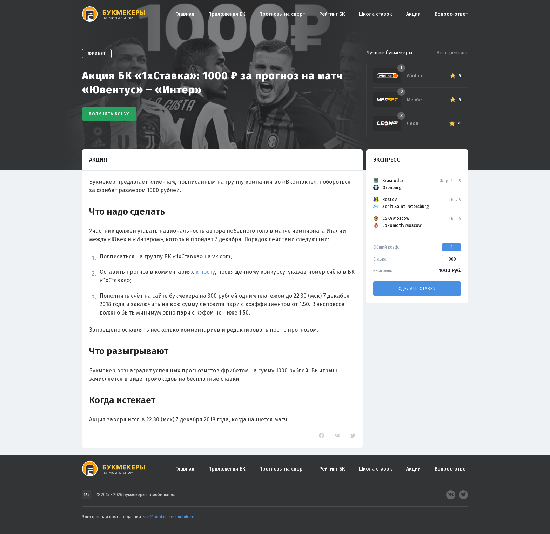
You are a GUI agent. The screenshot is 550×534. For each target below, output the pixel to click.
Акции (413, 14)
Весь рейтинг (452, 53)
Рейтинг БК (332, 14)
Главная (184, 14)
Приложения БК (226, 14)
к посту (205, 272)
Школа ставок (375, 14)
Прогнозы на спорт (282, 14)
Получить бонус (109, 113)
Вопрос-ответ (451, 14)
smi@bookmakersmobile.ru (168, 516)
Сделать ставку (417, 288)
